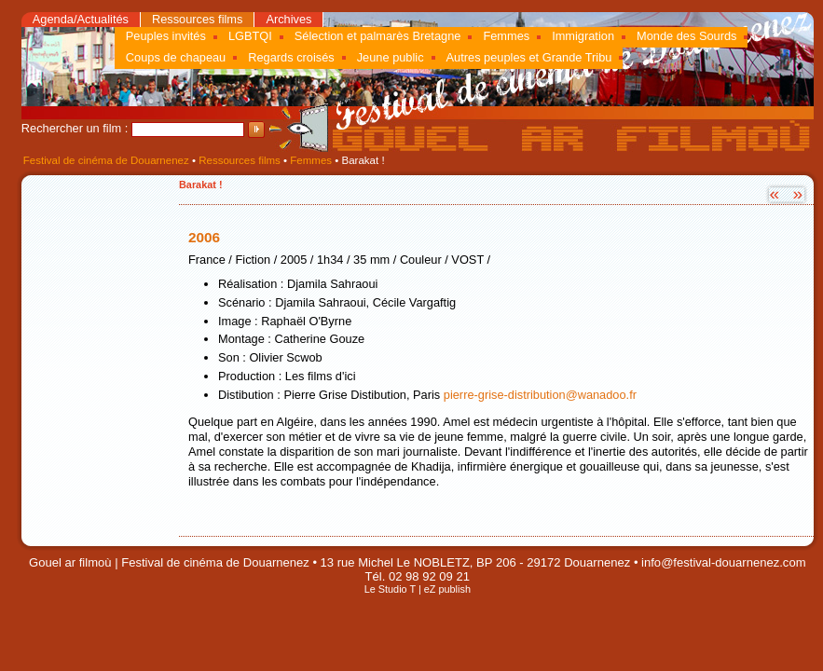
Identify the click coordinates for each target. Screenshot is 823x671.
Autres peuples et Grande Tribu (529, 57)
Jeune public (390, 57)
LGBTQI (250, 36)
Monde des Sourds (686, 36)
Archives (288, 19)
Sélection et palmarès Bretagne (378, 36)
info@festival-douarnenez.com (723, 562)
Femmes (506, 36)
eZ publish (447, 589)
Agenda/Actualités (81, 19)
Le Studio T (390, 589)
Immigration (583, 36)
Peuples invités (166, 36)
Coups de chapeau (176, 57)
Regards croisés (291, 57)
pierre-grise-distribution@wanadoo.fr (540, 395)
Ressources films (197, 19)
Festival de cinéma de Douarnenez (106, 160)
